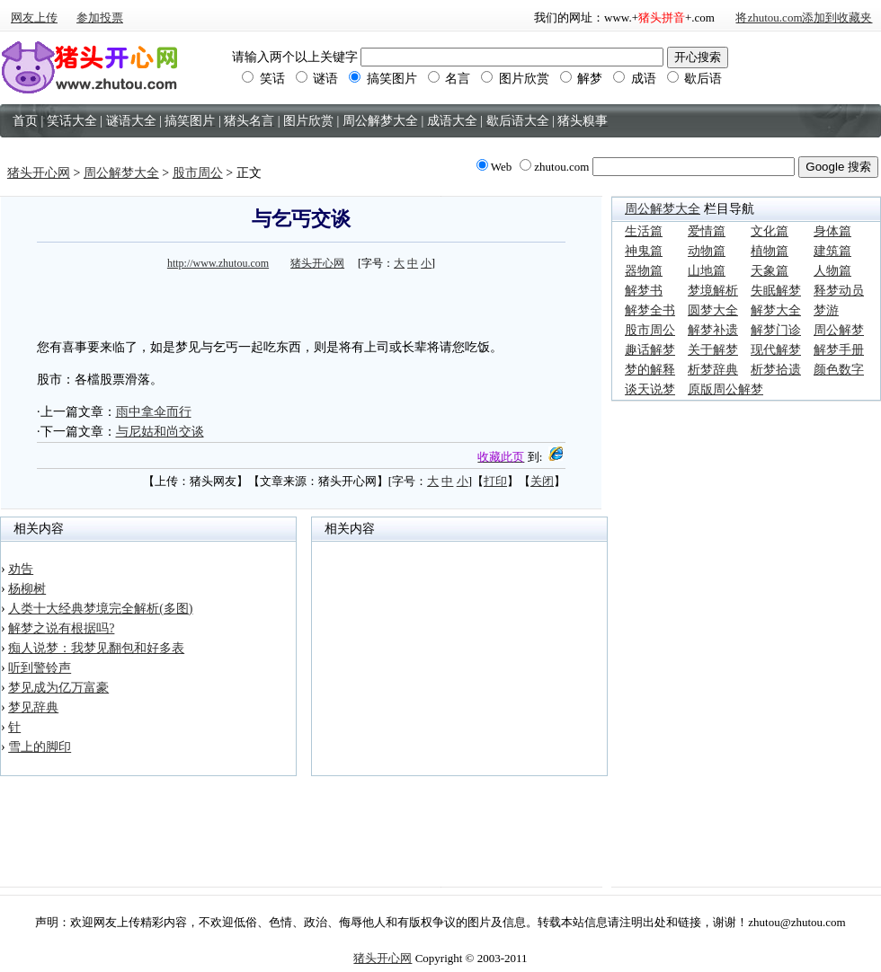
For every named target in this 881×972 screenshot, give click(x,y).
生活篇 (644, 231)
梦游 (826, 310)
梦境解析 (713, 290)
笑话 (263, 78)
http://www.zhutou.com (218, 263)
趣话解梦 (650, 350)
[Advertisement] (301, 302)
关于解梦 (713, 350)
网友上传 (34, 17)
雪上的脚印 (39, 747)
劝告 (20, 569)
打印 (495, 481)
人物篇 (832, 271)
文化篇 (769, 231)
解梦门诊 (776, 330)
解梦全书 (650, 310)
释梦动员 (839, 290)
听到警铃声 (39, 668)
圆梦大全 (713, 310)
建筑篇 (832, 251)
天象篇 (769, 271)
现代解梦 (776, 350)
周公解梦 (839, 330)
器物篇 (644, 271)
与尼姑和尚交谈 (160, 431)
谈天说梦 (650, 389)
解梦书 (644, 290)
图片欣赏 (515, 78)
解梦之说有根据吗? (61, 628)
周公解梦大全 (121, 173)
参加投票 (99, 17)
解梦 (581, 78)
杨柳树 (27, 589)
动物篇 (706, 251)
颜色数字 (839, 369)
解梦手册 (839, 350)
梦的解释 (650, 369)
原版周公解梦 (725, 389)
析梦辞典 (713, 369)
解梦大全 (776, 310)
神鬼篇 (644, 251)
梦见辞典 (33, 707)
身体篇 (832, 231)
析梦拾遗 (776, 369)
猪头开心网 (38, 173)
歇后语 (695, 78)
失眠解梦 (776, 290)
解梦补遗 (713, 330)
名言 (449, 78)
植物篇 (769, 251)
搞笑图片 (383, 78)
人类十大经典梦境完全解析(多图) (100, 608)
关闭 (542, 481)
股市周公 (198, 173)
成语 (634, 78)
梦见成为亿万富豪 (58, 687)
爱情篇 (706, 231)
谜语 (317, 78)
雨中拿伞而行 (153, 412)
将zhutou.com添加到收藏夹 (803, 17)
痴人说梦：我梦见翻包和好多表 (96, 648)
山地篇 (706, 271)
